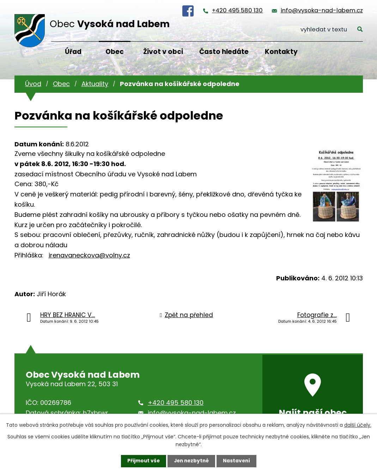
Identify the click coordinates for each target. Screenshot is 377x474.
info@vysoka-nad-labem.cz (322, 10)
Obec (114, 51)
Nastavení (238, 460)
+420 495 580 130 (237, 10)
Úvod (33, 83)
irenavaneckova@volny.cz (89, 255)
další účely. (357, 424)
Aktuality (94, 83)
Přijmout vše (142, 460)
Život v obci (163, 51)
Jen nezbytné (191, 460)
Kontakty (281, 51)
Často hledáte (224, 51)
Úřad (73, 51)
